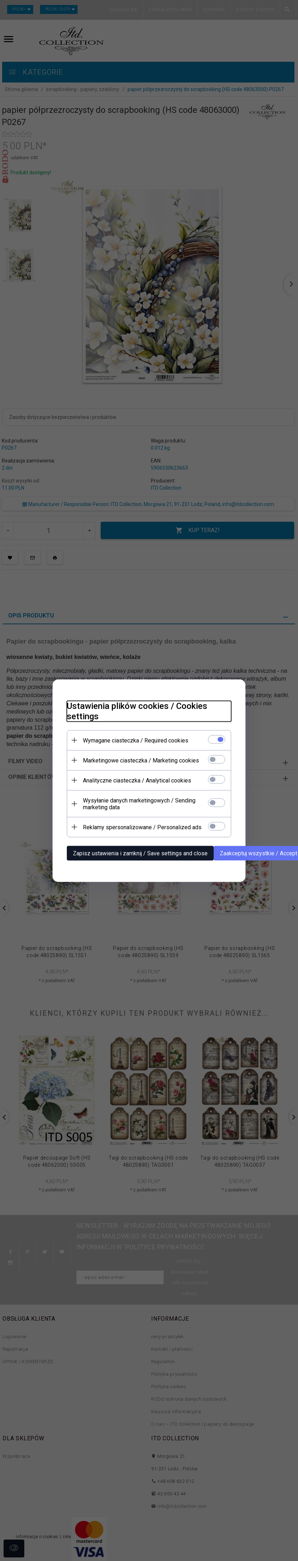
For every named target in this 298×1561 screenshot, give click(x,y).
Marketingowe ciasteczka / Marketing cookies (141, 760)
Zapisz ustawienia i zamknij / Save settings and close (140, 853)
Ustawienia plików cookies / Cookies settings (137, 711)
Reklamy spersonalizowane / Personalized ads (142, 827)
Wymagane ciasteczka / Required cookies (135, 740)
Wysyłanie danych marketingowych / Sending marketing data (139, 803)
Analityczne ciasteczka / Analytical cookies (137, 780)
